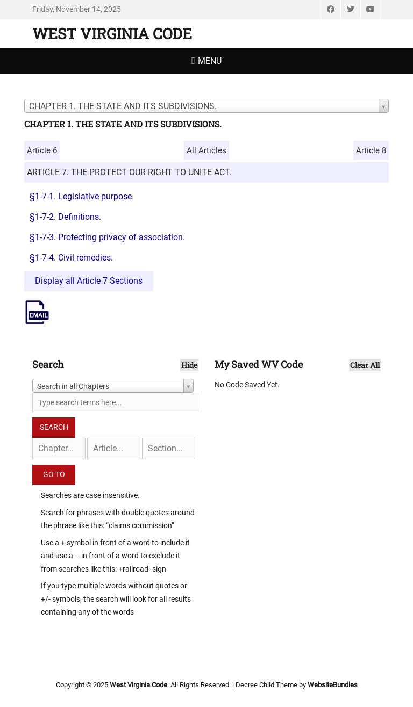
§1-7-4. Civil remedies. (71, 257)
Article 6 (42, 150)
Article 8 (371, 150)
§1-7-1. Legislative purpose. (82, 196)
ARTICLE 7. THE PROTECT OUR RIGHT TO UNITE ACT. (129, 172)
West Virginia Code (112, 34)
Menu (210, 61)
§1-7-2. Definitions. (65, 217)
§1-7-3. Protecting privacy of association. (107, 237)
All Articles (206, 150)
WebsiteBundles (333, 685)
